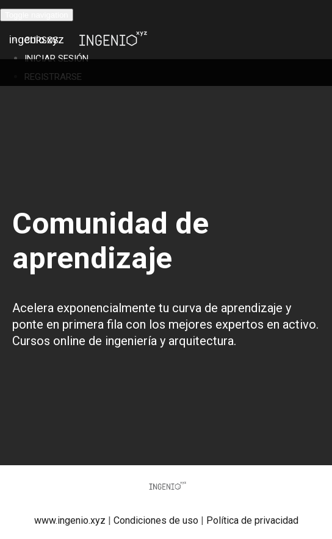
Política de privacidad (252, 520)
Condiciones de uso (156, 520)
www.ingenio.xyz (70, 520)
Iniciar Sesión (56, 58)
